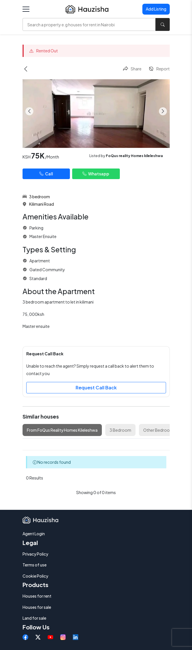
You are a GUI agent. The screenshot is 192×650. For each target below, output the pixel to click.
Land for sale (34, 618)
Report (159, 69)
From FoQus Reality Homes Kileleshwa (62, 430)
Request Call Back (96, 388)
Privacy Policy (35, 553)
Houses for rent (37, 596)
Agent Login (34, 533)
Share (132, 69)
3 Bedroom (120, 430)
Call (46, 173)
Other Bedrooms (159, 430)
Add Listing (156, 8)
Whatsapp (95, 173)
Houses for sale (37, 607)
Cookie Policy (35, 575)
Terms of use (35, 564)
